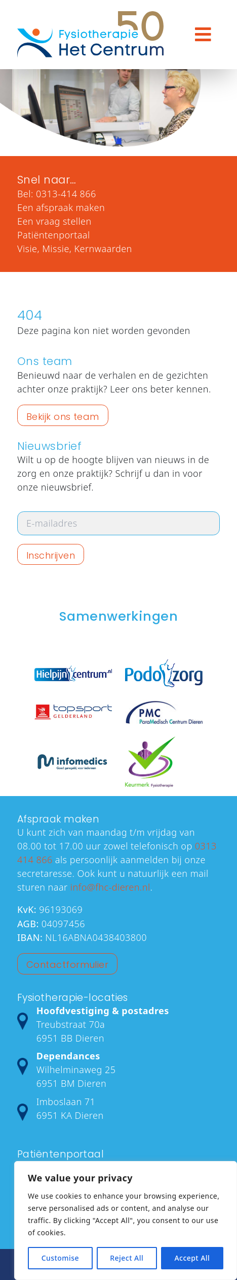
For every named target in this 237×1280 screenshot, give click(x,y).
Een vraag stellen (54, 221)
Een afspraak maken (61, 207)
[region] (125, 1220)
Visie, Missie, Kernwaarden (74, 248)
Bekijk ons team (62, 416)
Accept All (192, 1258)
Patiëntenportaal (53, 235)
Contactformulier (67, 964)
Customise (60, 1258)
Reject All (126, 1258)
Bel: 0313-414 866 (56, 194)
